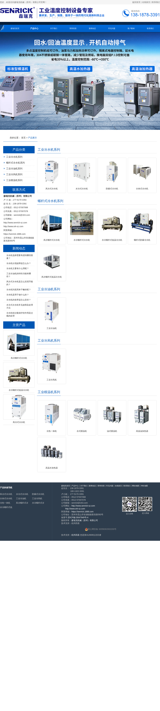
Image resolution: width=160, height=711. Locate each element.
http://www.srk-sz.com (13, 226)
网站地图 (135, 486)
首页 (23, 137)
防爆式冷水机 (38, 494)
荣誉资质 (73, 28)
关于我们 (53, 28)
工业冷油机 (21, 498)
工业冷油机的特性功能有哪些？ (18, 275)
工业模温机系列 (14, 180)
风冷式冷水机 (6, 494)
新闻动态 (92, 28)
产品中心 (34, 28)
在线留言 (146, 2)
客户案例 (131, 28)
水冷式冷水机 (22, 494)
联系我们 (156, 2)
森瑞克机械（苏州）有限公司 (84, 520)
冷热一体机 (5, 503)
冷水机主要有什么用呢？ (17, 268)
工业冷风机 (37, 498)
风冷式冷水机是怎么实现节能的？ (19, 283)
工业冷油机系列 (14, 168)
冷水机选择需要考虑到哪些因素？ (19, 256)
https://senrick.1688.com (14, 234)
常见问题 (111, 28)
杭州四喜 (75, 535)
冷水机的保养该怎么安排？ (18, 300)
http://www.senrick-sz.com (15, 222)
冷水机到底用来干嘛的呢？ (18, 289)
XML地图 (144, 486)
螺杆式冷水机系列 (15, 162)
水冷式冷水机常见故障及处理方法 (19, 306)
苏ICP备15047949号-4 (78, 517)
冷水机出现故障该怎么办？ (18, 263)
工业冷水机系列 (14, 157)
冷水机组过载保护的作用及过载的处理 (19, 314)
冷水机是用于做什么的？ (17, 295)
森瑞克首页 (15, 28)
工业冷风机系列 (14, 174)
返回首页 (136, 2)
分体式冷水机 (6, 498)
